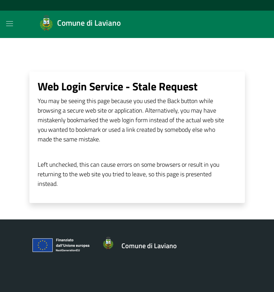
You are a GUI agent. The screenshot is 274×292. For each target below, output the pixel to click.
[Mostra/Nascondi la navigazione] (9, 24)
